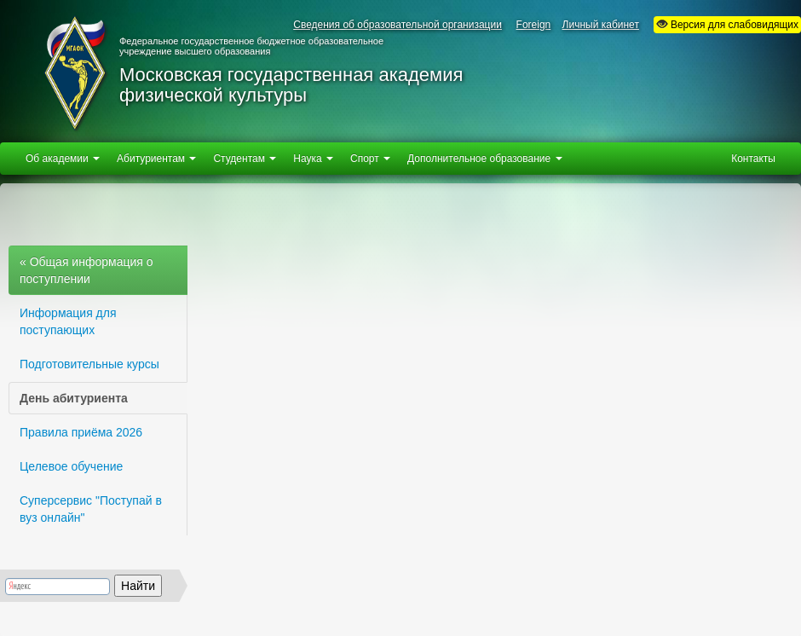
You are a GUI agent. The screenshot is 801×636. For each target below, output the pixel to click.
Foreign (533, 25)
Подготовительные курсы (89, 364)
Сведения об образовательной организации (397, 25)
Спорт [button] (370, 159)
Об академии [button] (63, 159)
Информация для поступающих (68, 321)
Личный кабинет (600, 25)
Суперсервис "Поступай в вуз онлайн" (91, 509)
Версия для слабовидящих (727, 24)
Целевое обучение (71, 466)
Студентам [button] (244, 159)
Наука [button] (313, 159)
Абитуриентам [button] (156, 159)
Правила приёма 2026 (81, 432)
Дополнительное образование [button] (484, 159)
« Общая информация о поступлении (86, 270)
